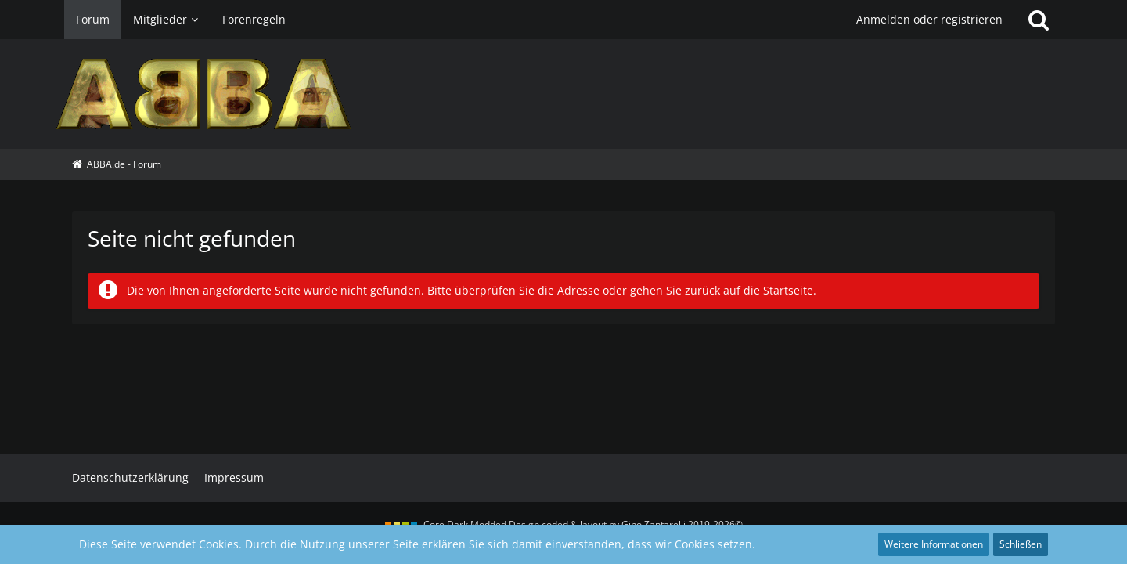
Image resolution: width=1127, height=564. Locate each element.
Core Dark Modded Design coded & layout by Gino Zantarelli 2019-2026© (583, 524)
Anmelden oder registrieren (929, 19)
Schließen (1020, 544)
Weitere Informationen (933, 544)
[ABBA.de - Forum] (563, 94)
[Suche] (1038, 19)
